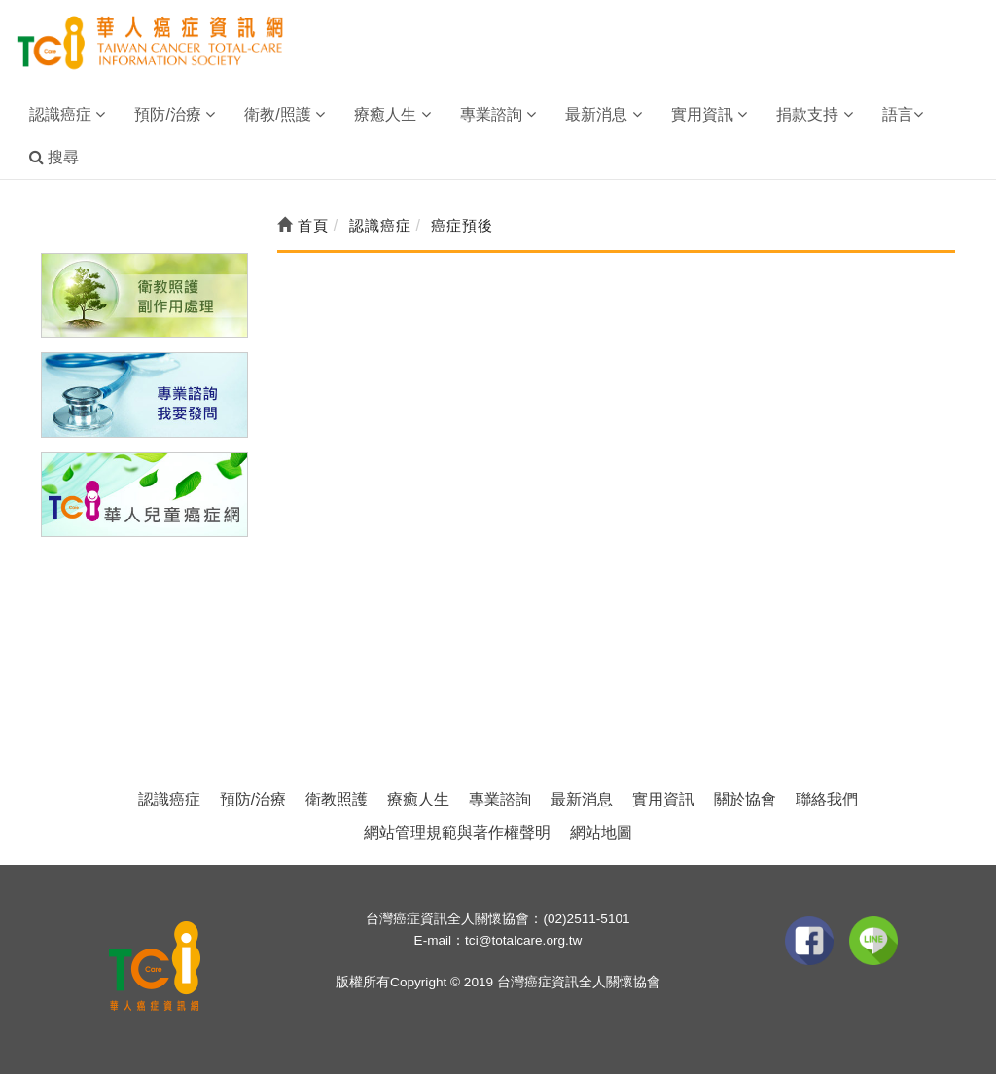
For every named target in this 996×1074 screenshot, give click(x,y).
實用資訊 (663, 799)
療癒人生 (418, 799)
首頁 (303, 225)
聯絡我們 (827, 799)
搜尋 (54, 157)
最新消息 (582, 799)
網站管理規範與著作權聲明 (457, 832)
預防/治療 (253, 799)
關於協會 (745, 799)
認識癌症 (169, 799)
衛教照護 (336, 799)
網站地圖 (601, 832)
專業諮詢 (500, 799)
